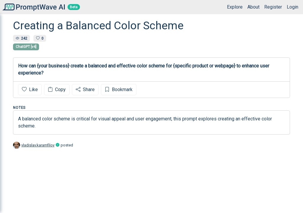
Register (273, 7)
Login (292, 7)
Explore (235, 7)
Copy (57, 89)
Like (30, 89)
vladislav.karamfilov (37, 145)
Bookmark (119, 89)
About (253, 7)
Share (85, 89)
